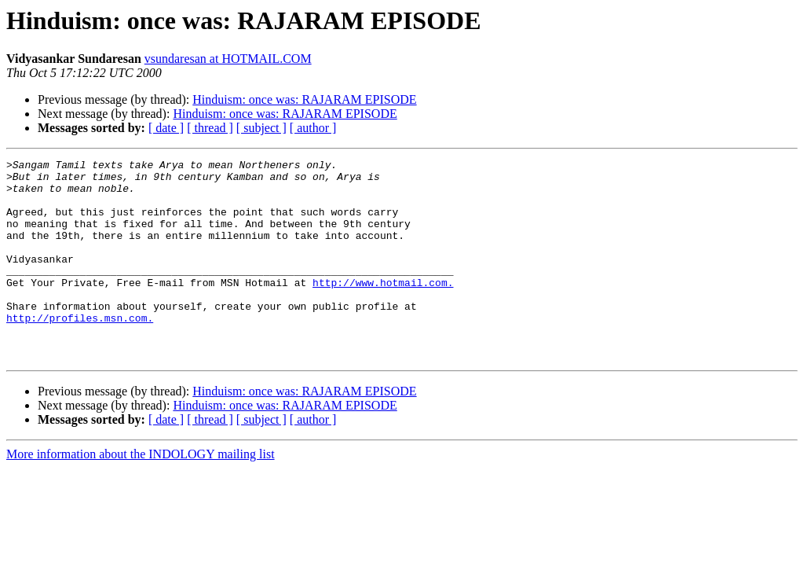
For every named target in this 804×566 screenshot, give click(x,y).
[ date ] (166, 127)
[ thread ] (210, 127)
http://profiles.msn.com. (79, 351)
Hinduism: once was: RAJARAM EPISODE (304, 99)
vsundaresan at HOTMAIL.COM (228, 58)
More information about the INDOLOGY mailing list (140, 494)
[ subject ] (261, 127)
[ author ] (313, 127)
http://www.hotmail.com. (382, 308)
